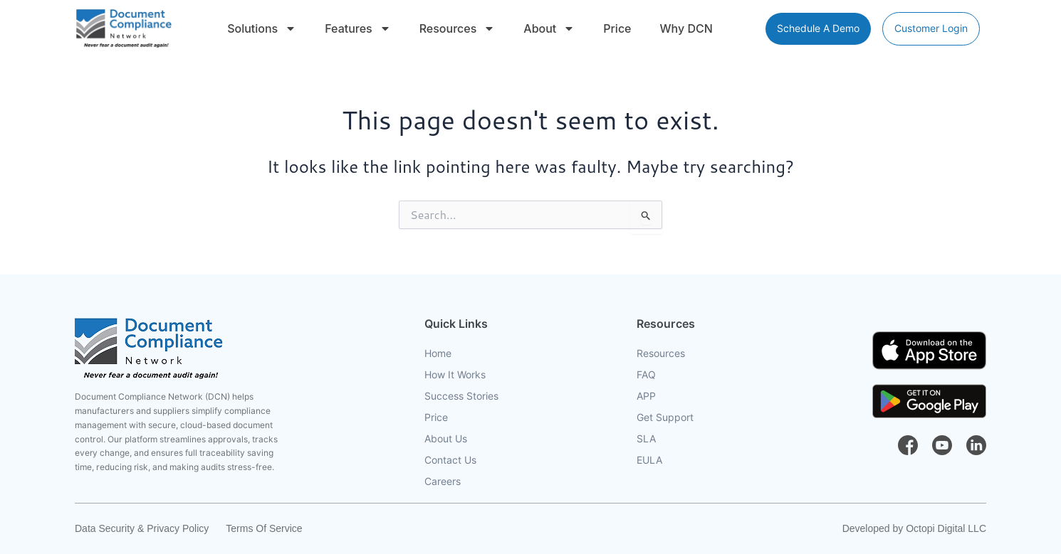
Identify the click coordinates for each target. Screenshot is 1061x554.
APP (646, 396)
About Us (445, 438)
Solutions (261, 28)
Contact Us (450, 460)
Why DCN (686, 28)
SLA (646, 438)
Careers (442, 481)
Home (437, 353)
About (549, 28)
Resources (457, 28)
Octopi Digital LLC (946, 528)
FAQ (646, 374)
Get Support (665, 417)
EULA (649, 460)
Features (357, 28)
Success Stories (461, 396)
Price (617, 28)
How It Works (455, 374)
